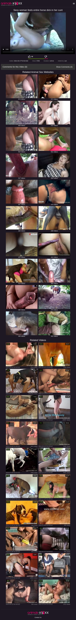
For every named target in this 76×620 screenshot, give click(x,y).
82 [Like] (32, 56)
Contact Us (38, 617)
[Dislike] (46, 56)
